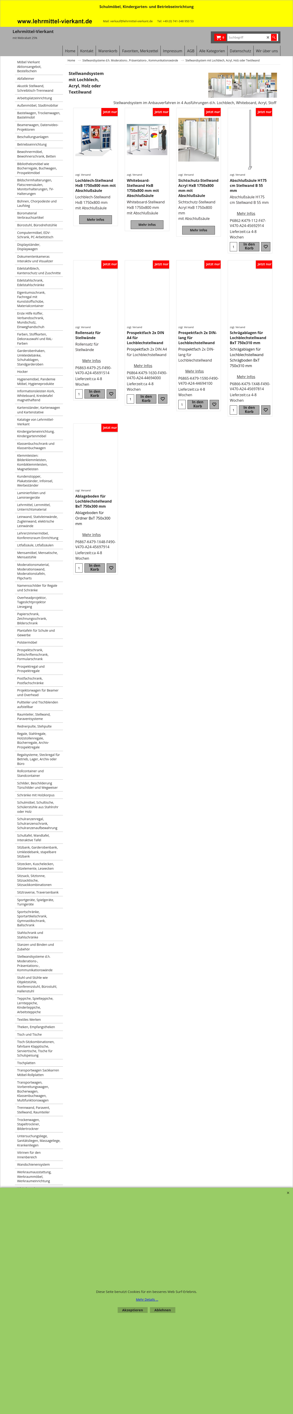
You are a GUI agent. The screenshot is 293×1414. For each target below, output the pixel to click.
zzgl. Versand (83, 174)
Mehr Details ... (147, 1299)
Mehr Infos (95, 219)
